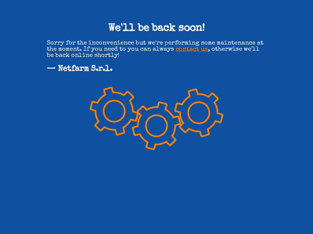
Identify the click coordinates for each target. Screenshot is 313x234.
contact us (192, 49)
